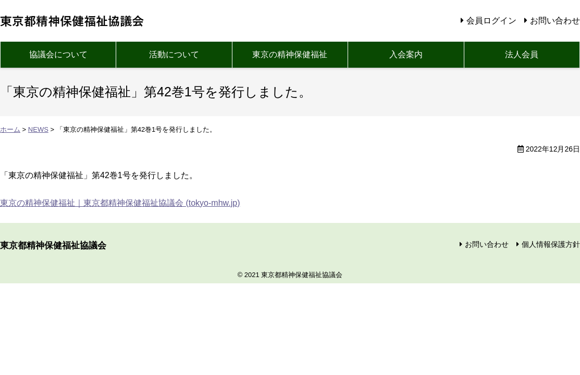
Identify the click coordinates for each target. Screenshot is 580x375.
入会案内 (406, 54)
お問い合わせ (555, 20)
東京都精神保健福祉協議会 (73, 20)
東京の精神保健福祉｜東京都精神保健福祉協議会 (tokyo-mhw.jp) (120, 202)
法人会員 (521, 54)
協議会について (58, 54)
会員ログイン (491, 20)
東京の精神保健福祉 (289, 54)
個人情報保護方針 (551, 244)
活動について (174, 54)
